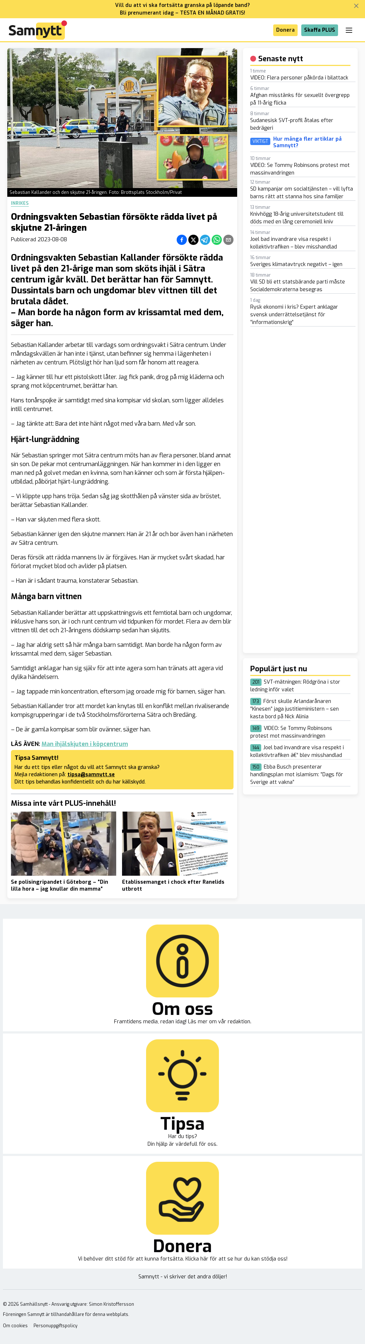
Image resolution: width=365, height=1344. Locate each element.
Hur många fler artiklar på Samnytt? (307, 142)
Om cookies (15, 1326)
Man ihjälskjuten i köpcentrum (85, 744)
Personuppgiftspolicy (55, 1326)
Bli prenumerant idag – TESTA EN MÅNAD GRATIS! (182, 12)
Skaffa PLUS (319, 30)
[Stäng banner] (356, 6)
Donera (285, 30)
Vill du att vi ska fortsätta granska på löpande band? (182, 5)
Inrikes (20, 203)
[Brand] (38, 30)
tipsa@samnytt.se (91, 774)
